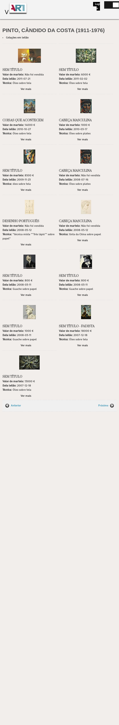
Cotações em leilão (17, 37)
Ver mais (26, 89)
